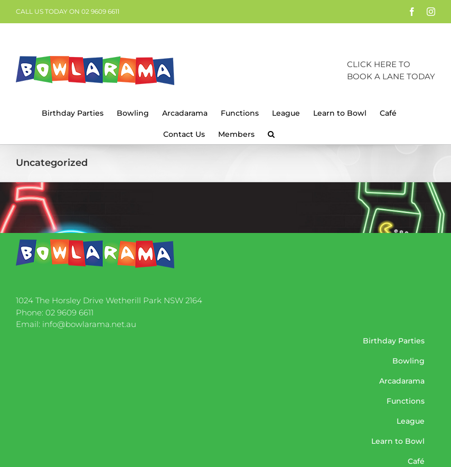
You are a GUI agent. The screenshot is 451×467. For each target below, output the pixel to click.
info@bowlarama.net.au (89, 324)
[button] (271, 133)
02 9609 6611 (69, 312)
